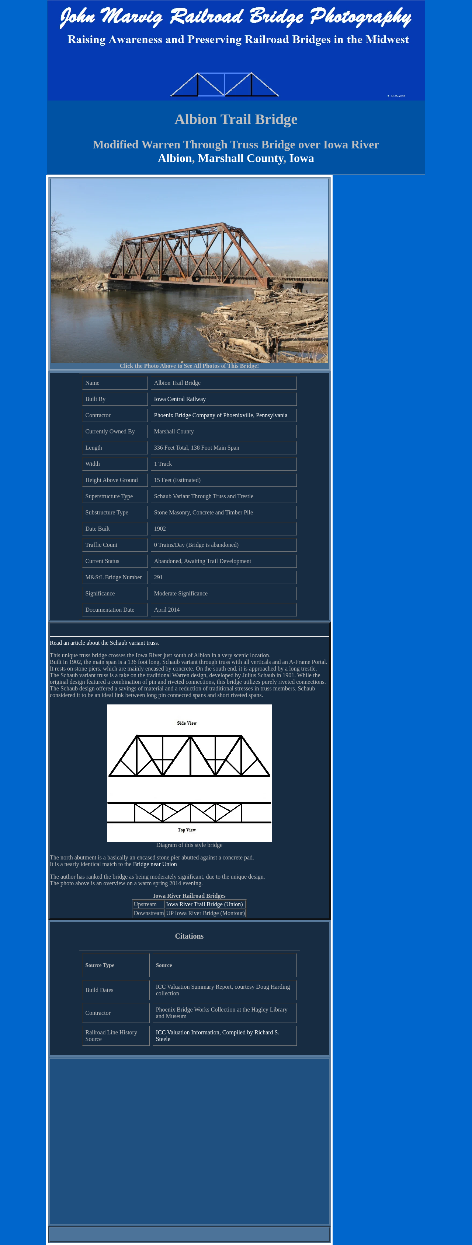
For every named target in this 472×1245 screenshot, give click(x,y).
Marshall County (240, 158)
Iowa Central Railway (180, 399)
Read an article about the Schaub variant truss (104, 643)
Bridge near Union (155, 864)
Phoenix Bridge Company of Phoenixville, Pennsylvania (221, 415)
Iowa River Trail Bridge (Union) (204, 904)
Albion (175, 158)
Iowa (301, 158)
